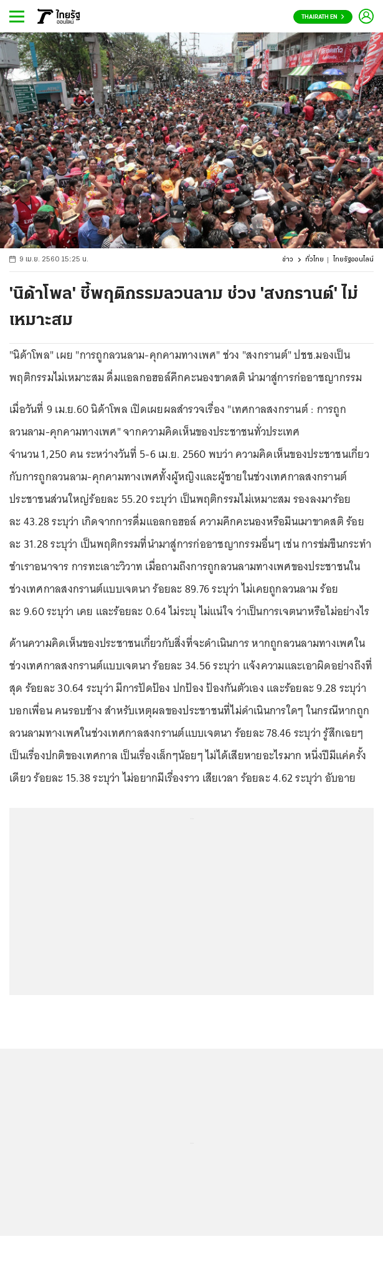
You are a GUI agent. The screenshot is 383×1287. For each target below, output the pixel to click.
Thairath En (322, 17)
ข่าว (287, 259)
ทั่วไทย (314, 259)
